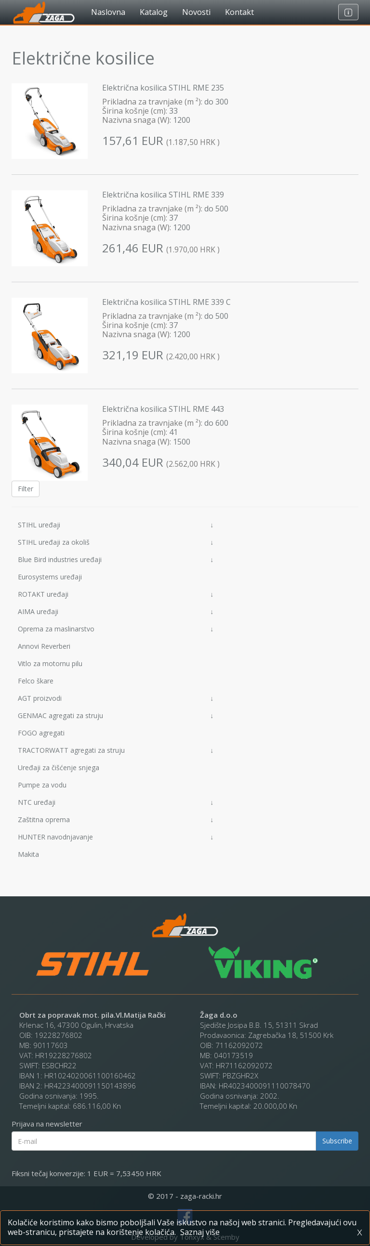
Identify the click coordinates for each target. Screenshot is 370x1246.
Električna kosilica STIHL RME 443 (163, 409)
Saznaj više (200, 1232)
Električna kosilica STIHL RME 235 (163, 87)
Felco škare (35, 680)
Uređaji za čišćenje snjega (58, 767)
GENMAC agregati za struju (115, 715)
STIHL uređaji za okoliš (115, 542)
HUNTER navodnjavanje (115, 836)
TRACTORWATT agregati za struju (115, 750)
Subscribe (337, 1140)
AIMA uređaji (115, 611)
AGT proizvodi (115, 698)
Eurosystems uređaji (50, 576)
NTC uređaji (115, 802)
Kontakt (239, 12)
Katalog (154, 12)
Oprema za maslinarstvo (115, 628)
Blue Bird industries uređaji (115, 559)
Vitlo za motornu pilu (50, 663)
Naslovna (108, 12)
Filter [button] (25, 488)
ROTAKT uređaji (115, 594)
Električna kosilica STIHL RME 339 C (166, 302)
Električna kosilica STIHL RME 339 (163, 194)
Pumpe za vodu (42, 784)
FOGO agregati (41, 732)
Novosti (196, 12)
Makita (28, 854)
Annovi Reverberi (44, 646)
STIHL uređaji (115, 524)
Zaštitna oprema (115, 819)
